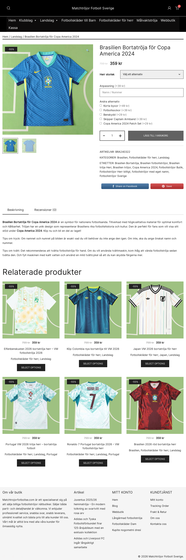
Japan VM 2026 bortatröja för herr (155, 348)
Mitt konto (156, 499)
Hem (12, 20)
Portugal (52, 454)
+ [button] (120, 135)
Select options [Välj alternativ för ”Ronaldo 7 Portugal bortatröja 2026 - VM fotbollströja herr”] (93, 462)
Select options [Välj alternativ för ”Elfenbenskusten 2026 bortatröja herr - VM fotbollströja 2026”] (31, 367)
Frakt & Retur (158, 512)
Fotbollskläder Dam (124, 524)
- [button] (104, 135)
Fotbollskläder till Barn (79, 20)
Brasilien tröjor (122, 167)
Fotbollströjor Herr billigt (115, 171)
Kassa (13, 28)
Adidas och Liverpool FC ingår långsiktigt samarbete (89, 543)
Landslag (49, 20)
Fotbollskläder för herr (116, 20)
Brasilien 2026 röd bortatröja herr (155, 444)
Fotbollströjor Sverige (113, 176)
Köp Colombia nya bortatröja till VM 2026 (93, 348)
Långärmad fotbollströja (127, 518)
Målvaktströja (147, 20)
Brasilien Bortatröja (127, 163)
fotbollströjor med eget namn (150, 171)
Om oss (155, 518)
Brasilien (122, 157)
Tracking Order (159, 505)
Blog (115, 505)
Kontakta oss (158, 524)
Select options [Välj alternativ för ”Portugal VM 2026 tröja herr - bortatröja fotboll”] (31, 462)
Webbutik (168, 20)
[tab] (15, 210)
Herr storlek (107, 74)
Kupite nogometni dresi (126, 530)
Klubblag (28, 20)
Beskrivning (15, 210)
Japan (163, 355)
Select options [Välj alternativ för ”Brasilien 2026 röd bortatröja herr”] (155, 459)
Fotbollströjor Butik (171, 167)
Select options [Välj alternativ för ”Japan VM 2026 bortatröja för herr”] (155, 363)
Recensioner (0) (45, 210)
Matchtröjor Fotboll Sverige (93, 8)
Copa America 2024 (144, 167)
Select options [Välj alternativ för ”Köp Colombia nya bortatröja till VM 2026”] (93, 363)
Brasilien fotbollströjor (154, 163)
